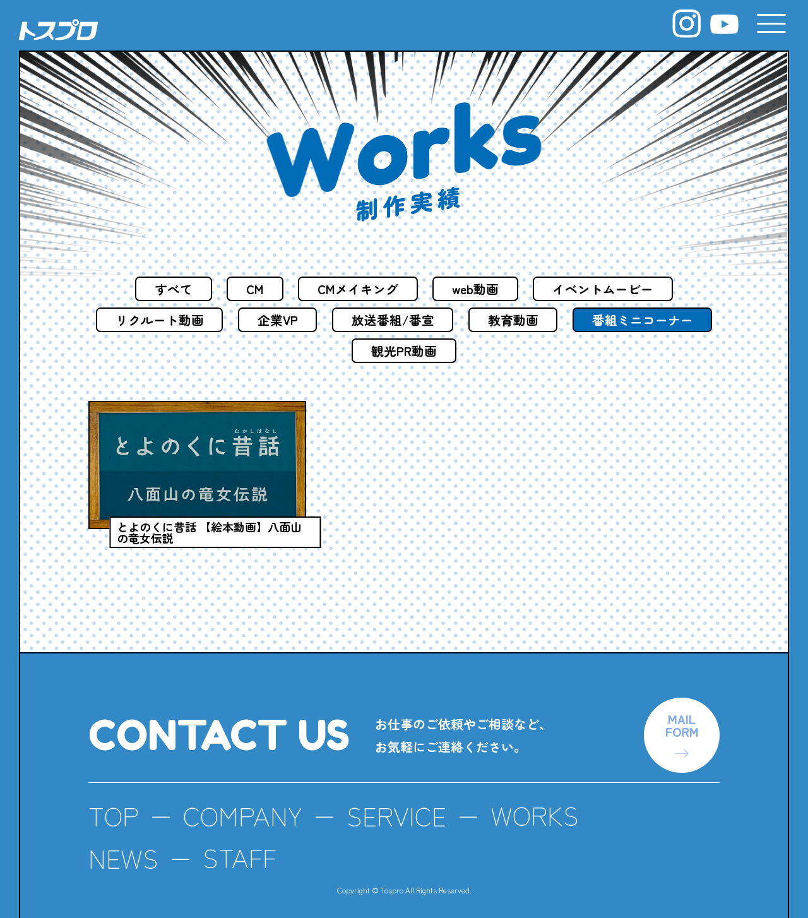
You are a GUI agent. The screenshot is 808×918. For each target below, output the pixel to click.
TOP (114, 799)
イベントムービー (607, 289)
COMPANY (245, 799)
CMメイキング (357, 289)
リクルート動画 (233, 320)
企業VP (353, 320)
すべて (168, 289)
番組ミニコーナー (343, 352)
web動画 (478, 289)
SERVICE (402, 799)
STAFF (242, 842)
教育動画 (593, 320)
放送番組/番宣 (471, 320)
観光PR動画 (482, 352)
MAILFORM (681, 708)
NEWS (124, 842)
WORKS (543, 799)
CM (252, 289)
